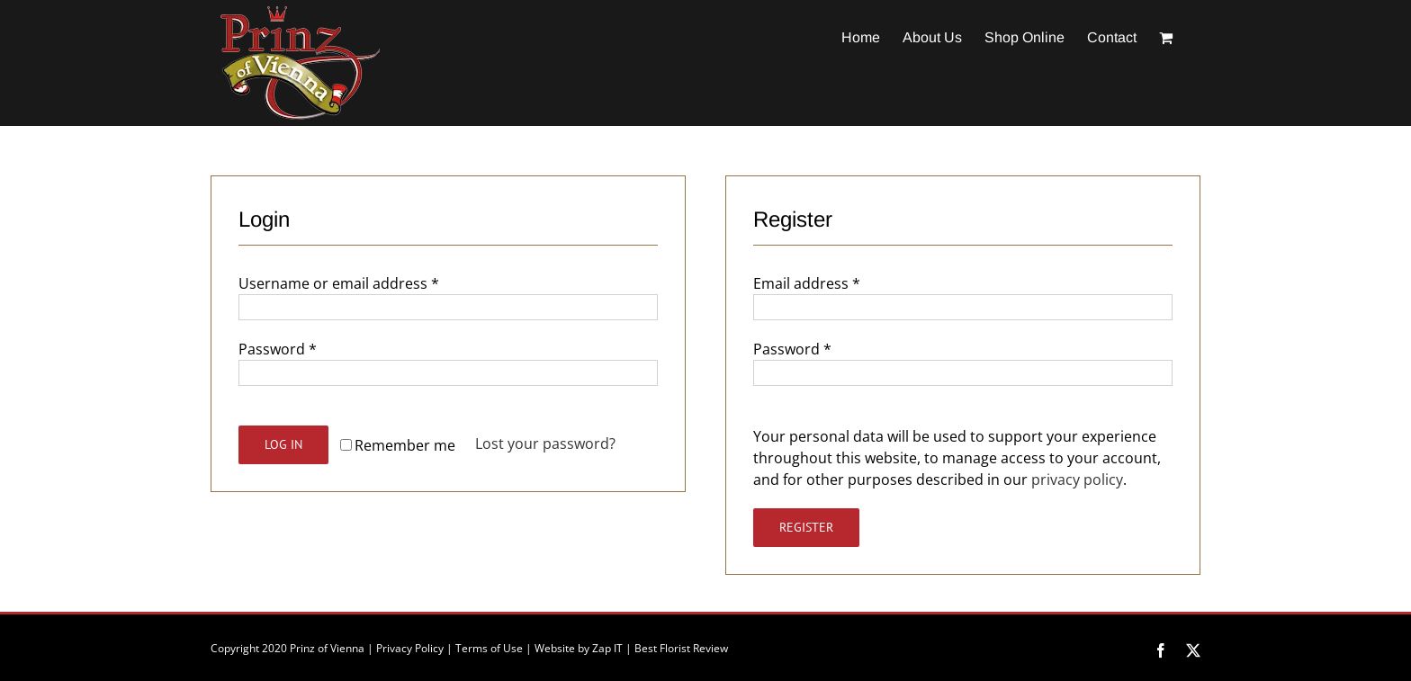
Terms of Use (489, 648)
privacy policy (1077, 479)
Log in (283, 444)
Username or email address (338, 283)
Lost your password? (545, 443)
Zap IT (607, 648)
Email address (806, 283)
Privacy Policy (410, 648)
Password (277, 349)
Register (806, 527)
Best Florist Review (681, 648)
